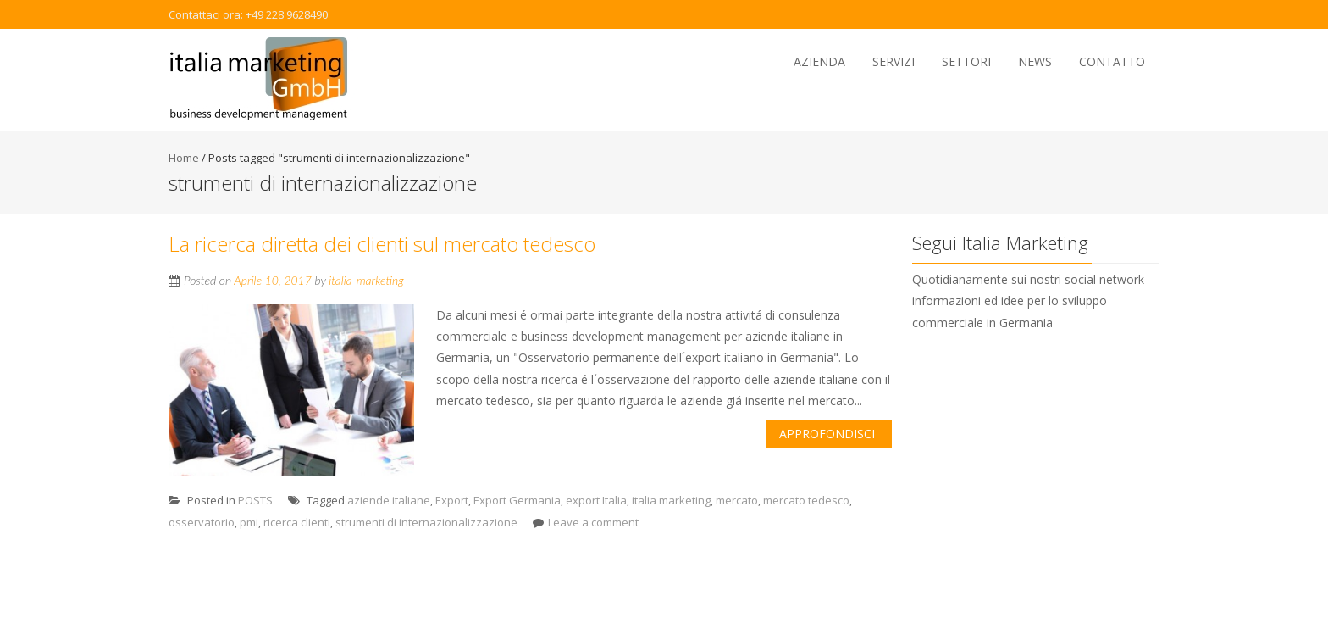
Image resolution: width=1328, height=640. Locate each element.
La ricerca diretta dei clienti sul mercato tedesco (382, 244)
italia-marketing (366, 280)
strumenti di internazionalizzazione (426, 522)
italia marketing (671, 500)
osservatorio (202, 522)
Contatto (1112, 61)
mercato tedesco (806, 500)
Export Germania (517, 500)
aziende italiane (388, 500)
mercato (737, 500)
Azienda (819, 61)
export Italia (596, 500)
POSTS (255, 500)
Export (451, 500)
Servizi (893, 61)
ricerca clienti (296, 522)
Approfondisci (827, 434)
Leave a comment (593, 522)
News (1035, 61)
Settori (966, 61)
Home (184, 157)
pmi (249, 522)
